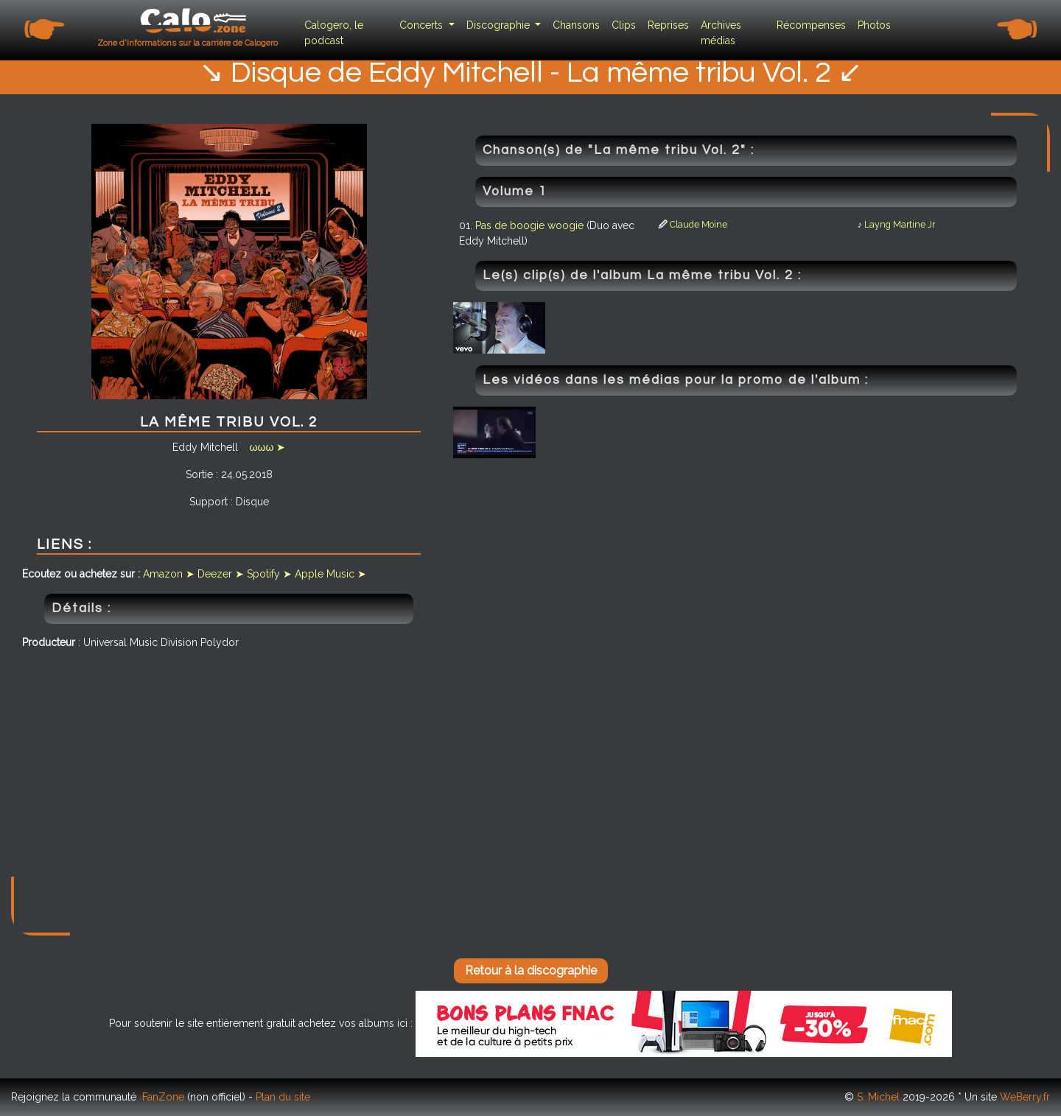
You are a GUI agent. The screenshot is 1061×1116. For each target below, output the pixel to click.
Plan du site (283, 1097)
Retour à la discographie (531, 971)
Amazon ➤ (169, 574)
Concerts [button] (422, 25)
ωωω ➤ (268, 447)
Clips (624, 25)
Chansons (576, 25)
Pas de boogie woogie (530, 225)
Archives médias (721, 32)
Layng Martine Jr (899, 224)
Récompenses (811, 25)
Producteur (48, 642)
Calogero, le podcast (333, 32)
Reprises (668, 25)
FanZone (163, 1097)
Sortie (199, 474)
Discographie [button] (499, 25)
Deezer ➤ (220, 574)
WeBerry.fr (1025, 1097)
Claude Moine (698, 224)
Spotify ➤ (269, 574)
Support (208, 502)
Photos (874, 25)
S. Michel (878, 1097)
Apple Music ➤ (330, 574)
